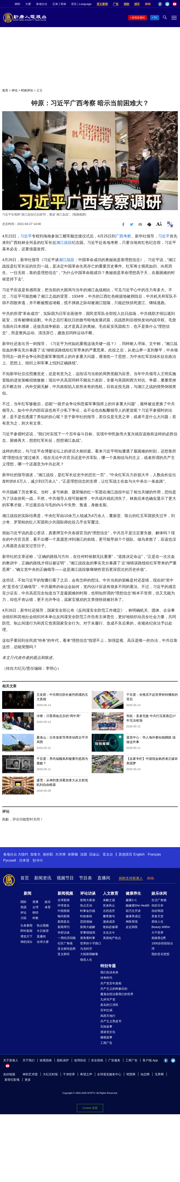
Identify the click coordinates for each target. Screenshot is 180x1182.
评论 (15, 90)
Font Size (159, 224)
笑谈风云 (109, 905)
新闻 (27, 893)
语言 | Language (81, 4)
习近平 (26, 236)
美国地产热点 (112, 938)
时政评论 (27, 90)
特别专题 (108, 966)
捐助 (126, 4)
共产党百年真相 (110, 983)
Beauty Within (160, 927)
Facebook (160, 4)
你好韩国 (157, 911)
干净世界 (69, 1074)
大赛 (28, 4)
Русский (9, 860)
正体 (55, 4)
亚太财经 (64, 954)
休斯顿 (73, 854)
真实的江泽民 (109, 1005)
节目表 (85, 878)
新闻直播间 (138, 17)
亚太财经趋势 (67, 948)
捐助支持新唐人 (131, 878)
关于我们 (29, 1060)
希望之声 (86, 1074)
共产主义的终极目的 (113, 988)
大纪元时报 (50, 1074)
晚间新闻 (64, 916)
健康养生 (133, 893)
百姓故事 (106, 1026)
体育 (48, 907)
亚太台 (108, 854)
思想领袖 (86, 921)
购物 (148, 4)
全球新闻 (64, 900)
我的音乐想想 (160, 954)
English (139, 854)
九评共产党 (107, 999)
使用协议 (80, 1060)
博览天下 (26, 936)
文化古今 (109, 932)
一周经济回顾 (67, 938)
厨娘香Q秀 (158, 938)
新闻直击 (64, 921)
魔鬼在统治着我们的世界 (116, 994)
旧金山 (94, 854)
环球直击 (64, 905)
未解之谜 (109, 900)
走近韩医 (132, 927)
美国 (23, 907)
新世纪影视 (12, 1079)
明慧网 (130, 1074)
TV (155, 17)
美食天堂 (157, 916)
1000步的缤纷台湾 (162, 946)
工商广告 (106, 1043)
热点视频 (43, 925)
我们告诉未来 (109, 972)
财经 (35, 912)
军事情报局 (87, 932)
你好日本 (157, 905)
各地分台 (41, 4)
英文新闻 (102, 4)
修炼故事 (106, 1037)
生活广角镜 (158, 900)
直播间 (103, 878)
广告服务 (114, 1060)
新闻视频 (65, 893)
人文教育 (110, 893)
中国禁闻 (64, 911)
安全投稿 (97, 1060)
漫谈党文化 (107, 1032)
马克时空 (86, 948)
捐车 (137, 4)
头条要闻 (26, 925)
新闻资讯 (42, 878)
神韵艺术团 (30, 1074)
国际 (23, 901)
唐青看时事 (87, 938)
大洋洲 (60, 854)
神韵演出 (26, 941)
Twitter (167, 4)
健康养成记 (133, 916)
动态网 (144, 1074)
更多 (28, 1079)
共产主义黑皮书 (110, 1021)
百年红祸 (106, 1010)
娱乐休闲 (159, 893)
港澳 (35, 901)
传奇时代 (106, 977)
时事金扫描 (87, 911)
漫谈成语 (109, 921)
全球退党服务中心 (109, 1074)
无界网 (159, 1074)
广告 (116, 4)
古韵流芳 (109, 911)
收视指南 (46, 1060)
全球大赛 (43, 941)
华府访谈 (64, 932)
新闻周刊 (64, 927)
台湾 (35, 907)
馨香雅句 (109, 916)
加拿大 (35, 854)
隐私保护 (63, 1060)
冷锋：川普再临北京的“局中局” (59, 716)
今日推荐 (43, 931)
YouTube (174, 4)
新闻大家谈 (87, 900)
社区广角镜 (65, 943)
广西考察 (123, 236)
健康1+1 (131, 900)
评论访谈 (88, 893)
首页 (5, 90)
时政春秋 (86, 916)
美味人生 (157, 921)
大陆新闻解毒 (89, 954)
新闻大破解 (87, 927)
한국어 (37, 860)
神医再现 (132, 921)
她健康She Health (137, 905)
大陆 (23, 918)
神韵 (17, 4)
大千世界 (157, 932)
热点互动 (86, 905)
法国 (83, 854)
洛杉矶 (48, 854)
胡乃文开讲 (133, 911)
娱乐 (48, 901)
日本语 (24, 860)
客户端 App (150, 1060)
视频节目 (65, 878)
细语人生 (86, 959)
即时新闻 (26, 931)
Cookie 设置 (89, 1108)
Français (154, 854)
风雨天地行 (107, 1015)
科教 (35, 918)
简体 (63, 4)
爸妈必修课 (110, 927)
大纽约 (23, 854)
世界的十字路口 (90, 943)
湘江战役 (64, 242)
